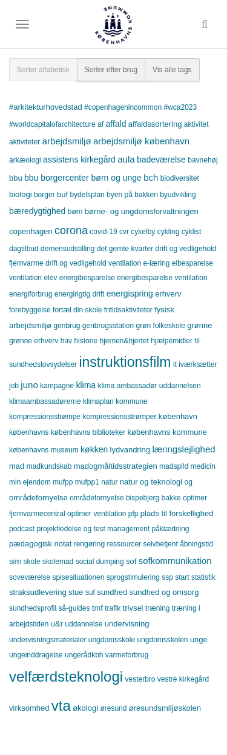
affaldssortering (155, 124)
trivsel (133, 607)
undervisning (127, 623)
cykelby (143, 231)
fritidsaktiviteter (128, 310)
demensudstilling (67, 248)
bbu (15, 178)
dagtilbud (24, 248)
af (100, 124)
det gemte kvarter (125, 248)
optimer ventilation (96, 513)
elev (50, 277)
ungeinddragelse (36, 655)
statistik (203, 577)
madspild (173, 466)
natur (109, 482)
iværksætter (198, 364)
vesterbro (140, 679)
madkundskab (49, 466)
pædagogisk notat (40, 543)
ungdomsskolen (162, 640)
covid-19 (103, 231)
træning (157, 608)
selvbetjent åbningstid (177, 544)
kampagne (57, 385)
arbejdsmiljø (66, 141)
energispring (130, 293)
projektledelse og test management (93, 529)
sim (15, 561)
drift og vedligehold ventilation (93, 263)
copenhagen (31, 231)
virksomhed (29, 708)
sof (131, 561)
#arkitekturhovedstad (45, 107)
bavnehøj (202, 160)
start (182, 577)
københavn (178, 416)
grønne (199, 325)
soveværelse (29, 577)
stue (76, 592)
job (14, 385)
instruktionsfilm (125, 362)
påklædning (170, 529)
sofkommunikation (175, 560)
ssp (167, 577)
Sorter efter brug (111, 69)
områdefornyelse (38, 497)
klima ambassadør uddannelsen (148, 385)
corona (71, 230)
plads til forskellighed (177, 513)
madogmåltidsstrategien (115, 466)
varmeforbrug (126, 655)
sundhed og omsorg (164, 592)
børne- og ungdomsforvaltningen (142, 211)
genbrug (66, 325)
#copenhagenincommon (123, 107)
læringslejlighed (183, 449)
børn (75, 211)
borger (44, 194)
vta (61, 705)
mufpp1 (87, 482)
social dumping (100, 561)
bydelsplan (87, 194)
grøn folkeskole (160, 325)
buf (62, 194)
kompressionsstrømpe (45, 416)
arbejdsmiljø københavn (141, 141)
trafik (112, 608)
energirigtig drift (79, 294)
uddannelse (83, 624)
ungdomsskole (111, 640)
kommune (132, 401)
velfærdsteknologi (66, 676)
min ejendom (30, 482)
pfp (133, 513)
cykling (168, 231)
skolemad (57, 561)
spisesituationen (78, 577)
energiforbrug (30, 294)
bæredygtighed (37, 211)
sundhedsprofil (32, 608)
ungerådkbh (84, 655)
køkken (94, 449)
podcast (22, 529)
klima (86, 385)
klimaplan (98, 401)
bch (150, 177)
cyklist (192, 231)
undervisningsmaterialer (47, 640)
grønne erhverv (33, 341)
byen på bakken (132, 194)
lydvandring (130, 449)
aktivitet (196, 124)
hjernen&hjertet (123, 341)
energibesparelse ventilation (162, 277)
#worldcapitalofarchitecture (52, 124)
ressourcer (124, 544)
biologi (20, 194)
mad (16, 466)
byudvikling (178, 194)
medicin (202, 466)
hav (66, 341)
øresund (113, 708)
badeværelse (161, 159)
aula (125, 159)
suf (90, 592)
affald (115, 124)
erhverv (168, 293)
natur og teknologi (151, 481)
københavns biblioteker (88, 432)
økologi (85, 708)
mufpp (63, 482)
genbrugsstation (108, 325)
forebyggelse (30, 310)
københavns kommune (167, 432)
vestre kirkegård (183, 679)
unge (199, 639)
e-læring (156, 263)
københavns (28, 432)
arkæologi (25, 160)
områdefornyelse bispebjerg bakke (125, 498)
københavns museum (44, 450)
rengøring (89, 544)
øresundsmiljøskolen (165, 708)
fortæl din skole (77, 310)
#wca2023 (180, 107)
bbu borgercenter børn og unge (83, 178)
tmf (97, 607)
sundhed (112, 592)
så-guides (74, 608)
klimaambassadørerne (45, 401)
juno (29, 385)
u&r (57, 623)
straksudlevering (38, 592)
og (188, 482)
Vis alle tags (172, 69)
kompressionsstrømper (119, 416)
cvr (124, 231)
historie (85, 341)
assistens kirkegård (79, 159)
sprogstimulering (133, 577)
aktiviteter (24, 142)
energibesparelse (87, 277)
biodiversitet (179, 178)
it (175, 364)
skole (32, 561)
